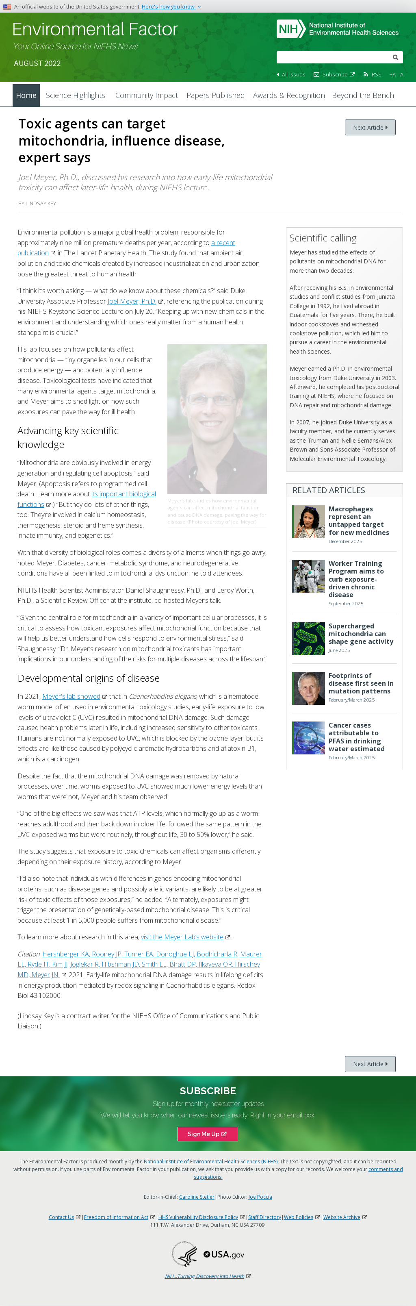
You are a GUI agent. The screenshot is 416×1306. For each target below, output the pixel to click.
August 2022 (37, 63)
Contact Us (65, 1217)
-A (401, 74)
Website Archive (345, 1217)
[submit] (396, 57)
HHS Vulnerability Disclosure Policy (201, 1217)
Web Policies (302, 1217)
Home (26, 95)
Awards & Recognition (289, 95)
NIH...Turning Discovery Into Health (208, 1276)
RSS (376, 74)
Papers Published (215, 95)
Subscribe (339, 74)
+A (393, 74)
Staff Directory (264, 1217)
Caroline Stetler (196, 1196)
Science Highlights (75, 95)
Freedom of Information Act (120, 1217)
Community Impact (146, 95)
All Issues (294, 74)
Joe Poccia (260, 1196)
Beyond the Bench (363, 95)
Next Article (368, 127)
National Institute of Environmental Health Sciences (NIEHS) (210, 1161)
